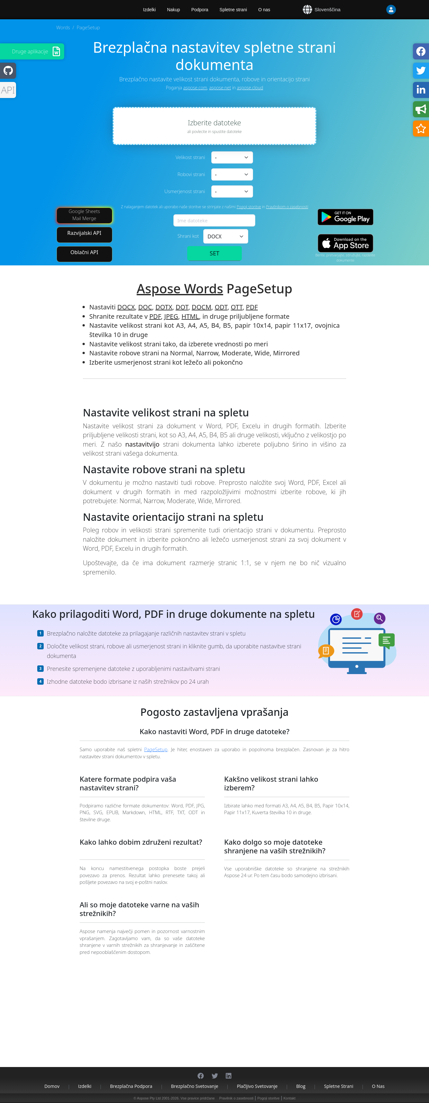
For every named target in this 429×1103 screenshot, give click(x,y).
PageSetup (155, 749)
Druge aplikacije (30, 51)
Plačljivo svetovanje (257, 1086)
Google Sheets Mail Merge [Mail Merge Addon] (84, 214)
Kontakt (289, 1098)
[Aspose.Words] (74, 10)
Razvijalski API (84, 232)
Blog (301, 1086)
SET (214, 253)
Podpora (199, 9)
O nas (264, 9)
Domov (51, 1086)
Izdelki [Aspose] (149, 9)
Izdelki (84, 1086)
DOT (182, 307)
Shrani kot (188, 236)
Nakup (173, 9)
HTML (190, 316)
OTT (236, 307)
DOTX (163, 307)
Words (63, 27)
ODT (221, 307)
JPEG (171, 316)
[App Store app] (345, 243)
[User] (378, 9)
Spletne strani (233, 9)
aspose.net (220, 88)
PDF (252, 307)
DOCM (201, 307)
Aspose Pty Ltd (149, 1098)
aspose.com (195, 88)
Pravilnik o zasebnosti (236, 1098)
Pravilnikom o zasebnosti (287, 206)
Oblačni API (84, 252)
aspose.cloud (250, 88)
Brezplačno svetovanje (194, 1086)
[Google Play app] (345, 217)
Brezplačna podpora (131, 1086)
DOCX (126, 307)
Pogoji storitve (249, 206)
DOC (145, 307)
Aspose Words (180, 288)
